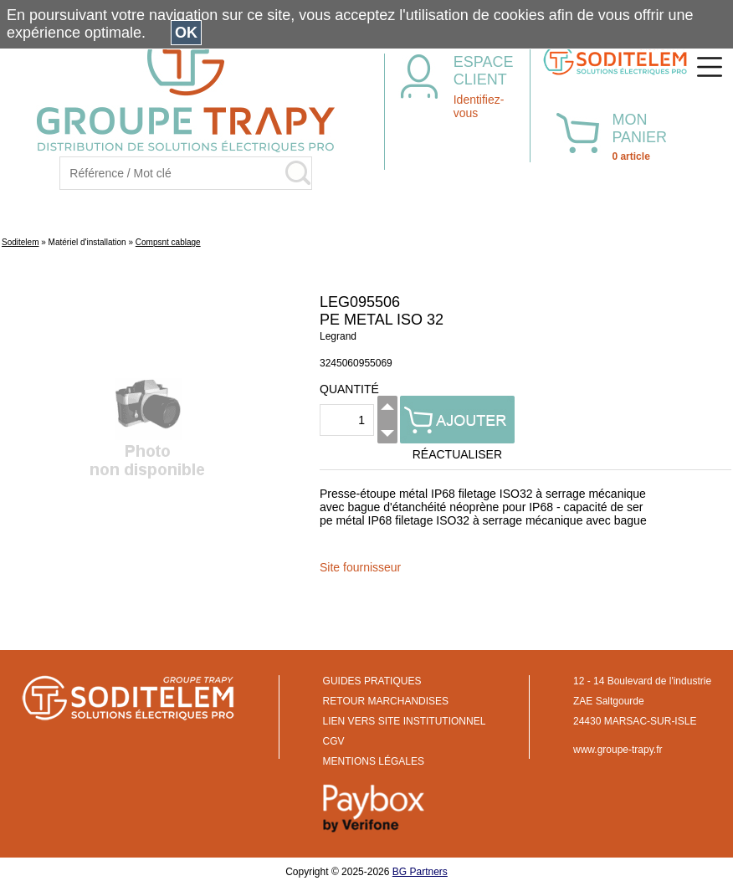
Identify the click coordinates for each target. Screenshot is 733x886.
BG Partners (420, 872)
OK (186, 32)
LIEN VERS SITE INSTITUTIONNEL (404, 721)
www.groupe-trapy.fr (617, 749)
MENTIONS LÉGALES (373, 761)
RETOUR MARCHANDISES (386, 701)
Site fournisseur (360, 567)
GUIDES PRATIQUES (372, 681)
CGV (334, 741)
